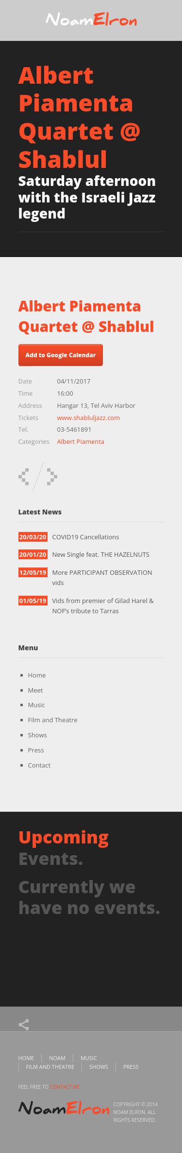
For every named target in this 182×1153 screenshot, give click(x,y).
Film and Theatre (53, 719)
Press (36, 750)
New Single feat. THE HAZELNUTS (100, 554)
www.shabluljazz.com (88, 417)
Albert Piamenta (81, 441)
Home (37, 675)
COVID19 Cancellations (85, 536)
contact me (65, 1086)
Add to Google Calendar (61, 355)
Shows (37, 735)
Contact (39, 765)
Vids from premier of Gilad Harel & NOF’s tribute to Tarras (103, 605)
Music (36, 704)
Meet (35, 690)
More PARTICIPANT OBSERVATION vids (102, 577)
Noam (57, 1057)
